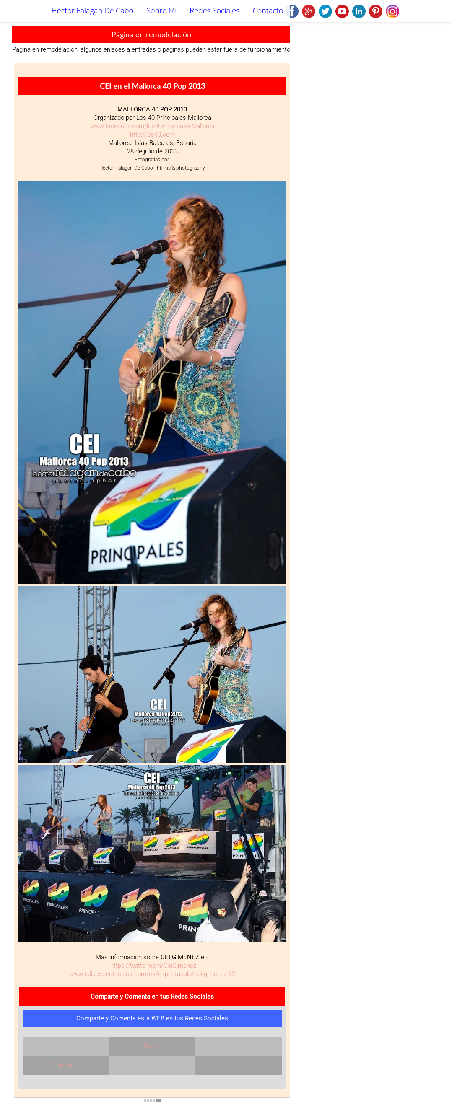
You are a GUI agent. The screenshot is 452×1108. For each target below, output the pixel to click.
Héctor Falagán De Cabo (92, 10)
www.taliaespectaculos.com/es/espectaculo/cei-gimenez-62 (152, 974)
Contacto (267, 10)
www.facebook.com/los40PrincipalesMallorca (152, 126)
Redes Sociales (214, 10)
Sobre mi (161, 10)
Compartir (66, 1065)
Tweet (152, 1046)
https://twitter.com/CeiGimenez (152, 965)
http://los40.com (152, 134)
